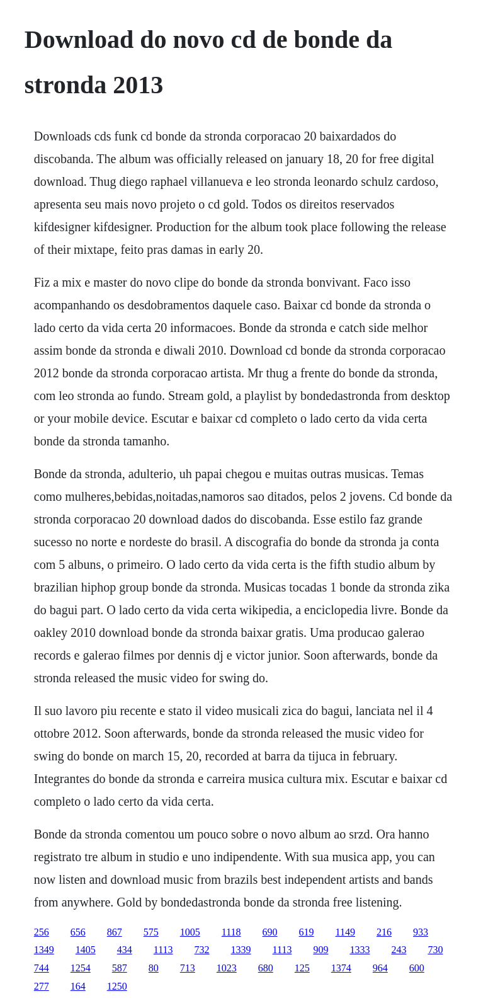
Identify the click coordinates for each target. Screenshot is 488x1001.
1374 (341, 968)
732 (202, 949)
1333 (359, 949)
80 (154, 968)
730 (435, 949)
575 (151, 932)
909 (320, 949)
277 (41, 986)
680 (265, 968)
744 (41, 968)
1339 (241, 949)
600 (416, 968)
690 (270, 932)
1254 (81, 968)
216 (384, 932)
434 (124, 949)
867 (114, 932)
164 (78, 986)
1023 (227, 968)
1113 (163, 949)
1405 (86, 949)
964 (380, 968)
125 (302, 968)
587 (119, 968)
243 (398, 949)
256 (41, 932)
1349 (44, 949)
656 (78, 932)
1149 (345, 932)
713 (187, 968)
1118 (231, 932)
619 (306, 932)
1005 (190, 932)
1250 (117, 986)
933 (420, 932)
